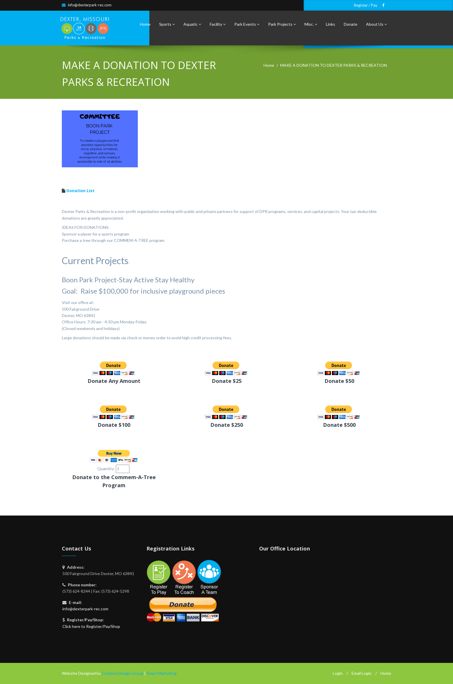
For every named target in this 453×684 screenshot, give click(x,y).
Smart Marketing (161, 673)
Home (145, 24)
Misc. (311, 24)
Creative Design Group (122, 673)
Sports (167, 24)
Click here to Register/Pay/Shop (91, 626)
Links (330, 24)
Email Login (362, 673)
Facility (218, 24)
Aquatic (192, 24)
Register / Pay (365, 5)
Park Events (246, 24)
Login (338, 673)
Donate (350, 24)
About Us (376, 24)
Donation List (80, 190)
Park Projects (282, 24)
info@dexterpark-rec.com (90, 5)
